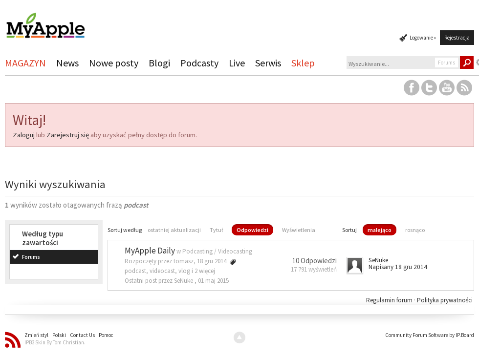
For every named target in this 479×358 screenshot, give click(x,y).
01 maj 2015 (213, 280)
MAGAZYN (25, 63)
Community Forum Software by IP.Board (429, 335)
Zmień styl (36, 335)
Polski (59, 335)
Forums (31, 256)
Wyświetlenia (298, 229)
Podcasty (199, 63)
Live (237, 63)
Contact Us (82, 335)
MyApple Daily (150, 250)
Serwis (268, 63)
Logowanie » (423, 37)
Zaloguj (24, 134)
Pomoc (106, 335)
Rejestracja (457, 37)
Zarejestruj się (67, 134)
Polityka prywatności (445, 300)
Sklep (303, 63)
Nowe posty (113, 63)
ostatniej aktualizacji (174, 229)
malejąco (380, 229)
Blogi (159, 63)
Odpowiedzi (252, 229)
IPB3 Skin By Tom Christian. (55, 342)
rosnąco (415, 229)
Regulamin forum (390, 300)
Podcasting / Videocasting (217, 251)
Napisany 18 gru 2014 (398, 267)
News (67, 63)
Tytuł (216, 229)
